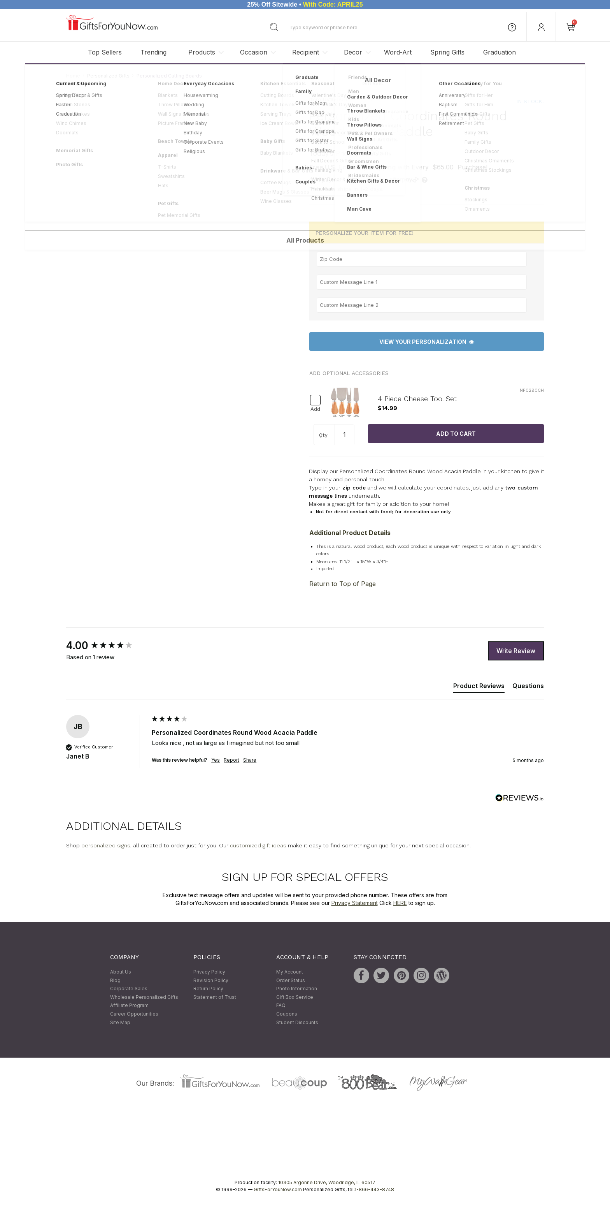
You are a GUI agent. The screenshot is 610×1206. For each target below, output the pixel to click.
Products (201, 52)
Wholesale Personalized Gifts (144, 997)
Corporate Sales (128, 989)
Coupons (286, 1014)
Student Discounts (297, 1022)
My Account (289, 972)
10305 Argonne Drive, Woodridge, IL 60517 (326, 1183)
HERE (400, 903)
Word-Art (398, 52)
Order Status (290, 980)
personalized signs (105, 846)
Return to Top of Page (342, 584)
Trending (153, 52)
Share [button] (249, 760)
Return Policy (208, 989)
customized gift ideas (258, 846)
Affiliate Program (129, 1006)
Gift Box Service (294, 997)
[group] (107, 646)
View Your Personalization (426, 341)
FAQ (281, 1006)
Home (73, 76)
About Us (120, 972)
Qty (323, 435)
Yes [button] (215, 760)
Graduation (499, 52)
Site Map (120, 1022)
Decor (353, 52)
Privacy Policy (209, 972)
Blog (115, 980)
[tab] (479, 687)
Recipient (305, 52)
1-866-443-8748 (374, 1190)
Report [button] (231, 760)
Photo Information (296, 989)
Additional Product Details (350, 533)
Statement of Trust (214, 997)
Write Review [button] (515, 651)
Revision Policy (210, 980)
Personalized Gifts (108, 76)
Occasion (253, 52)
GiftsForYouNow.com (278, 1190)
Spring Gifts (447, 52)
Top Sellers (105, 52)
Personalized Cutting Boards (169, 76)
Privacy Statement (354, 903)
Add (315, 409)
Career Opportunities (134, 1014)
